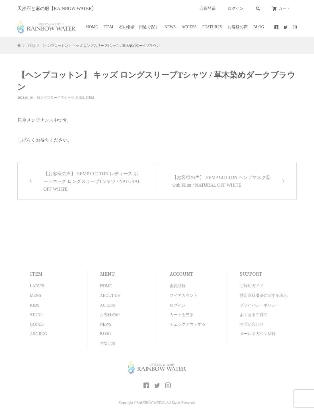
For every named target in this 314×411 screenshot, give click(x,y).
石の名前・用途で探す (139, 27)
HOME (92, 27)
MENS (35, 295)
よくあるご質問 (254, 315)
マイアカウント (184, 295)
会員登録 (208, 8)
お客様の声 (238, 27)
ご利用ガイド (252, 286)
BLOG (258, 27)
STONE (36, 315)
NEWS (170, 27)
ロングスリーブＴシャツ (55, 98)
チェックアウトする (188, 324)
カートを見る (182, 315)
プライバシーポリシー (260, 305)
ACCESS (188, 27)
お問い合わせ (252, 324)
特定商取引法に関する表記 (264, 295)
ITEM (108, 27)
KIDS (80, 98)
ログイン (236, 8)
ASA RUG (38, 334)
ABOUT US (110, 295)
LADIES (37, 286)
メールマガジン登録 (258, 334)
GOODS (37, 324)
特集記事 (108, 343)
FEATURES (212, 27)
